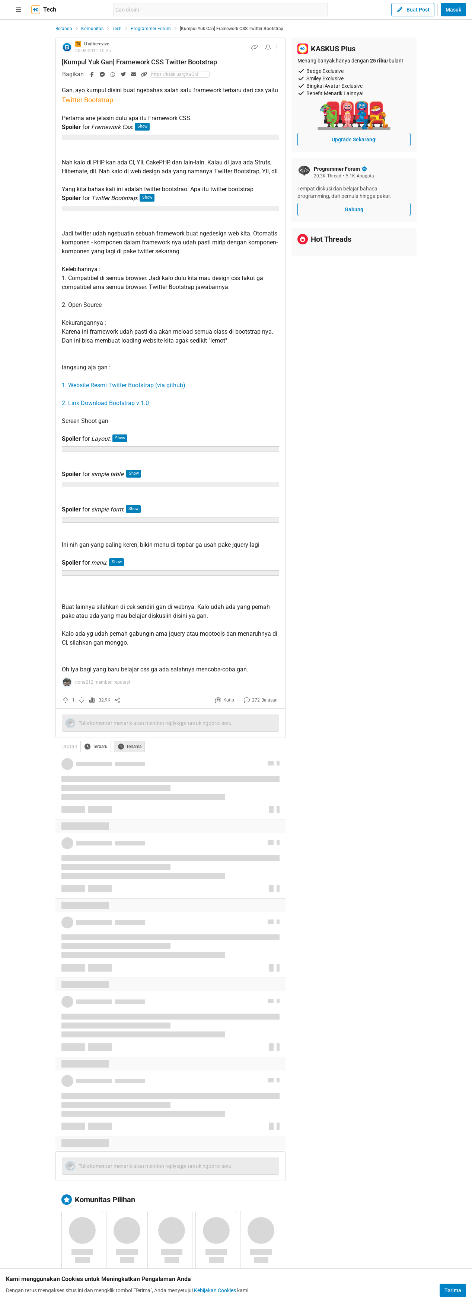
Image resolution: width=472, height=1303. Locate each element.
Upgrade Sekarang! (354, 139)
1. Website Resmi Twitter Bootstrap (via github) (123, 385)
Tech (117, 28)
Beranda (63, 28)
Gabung (354, 209)
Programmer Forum (151, 28)
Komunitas (92, 28)
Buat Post (413, 9)
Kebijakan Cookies (215, 1290)
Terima (452, 1290)
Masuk (453, 10)
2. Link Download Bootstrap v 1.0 (105, 403)
